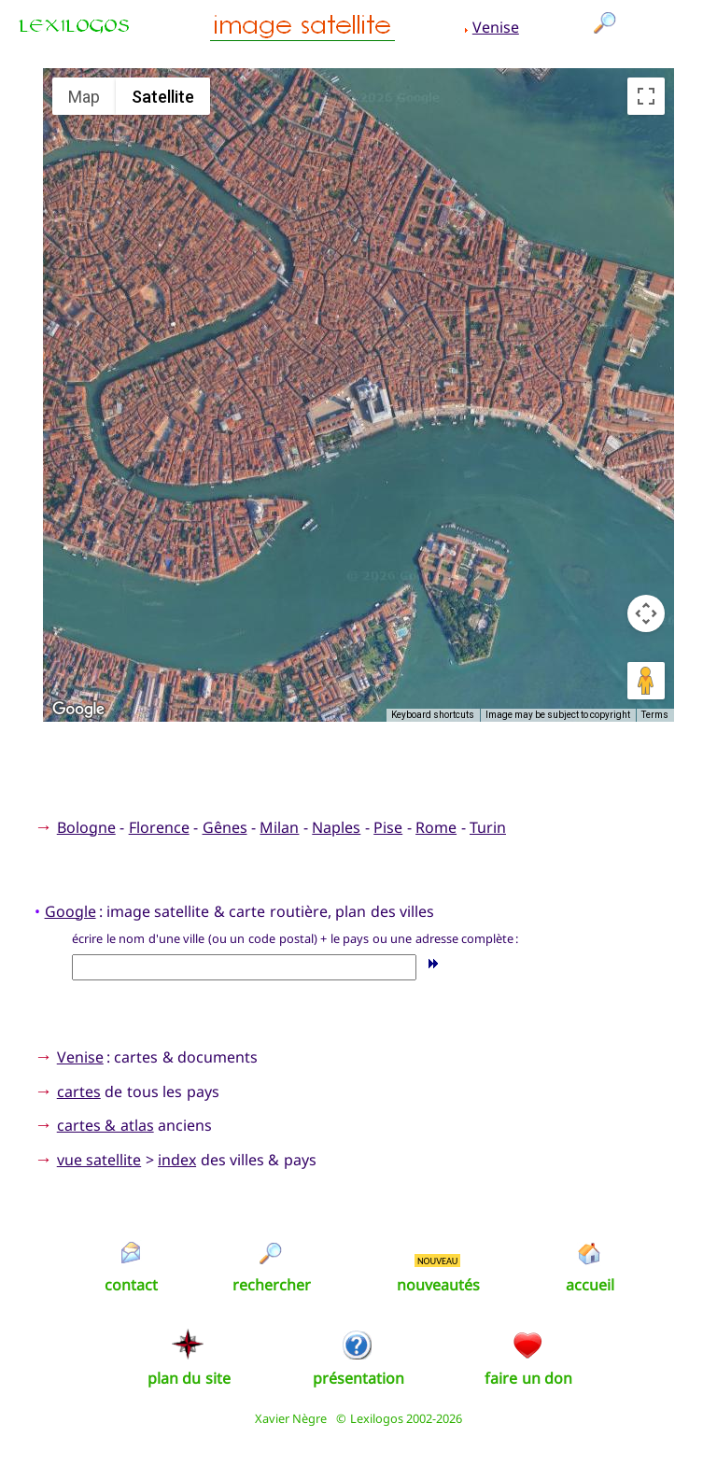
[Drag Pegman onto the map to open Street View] (646, 680)
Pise (387, 827)
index (177, 1159)
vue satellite (99, 1159)
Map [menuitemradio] (84, 96)
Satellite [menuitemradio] (163, 96)
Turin (488, 827)
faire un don (528, 1378)
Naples (336, 827)
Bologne (86, 827)
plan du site (189, 1378)
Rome (436, 827)
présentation (358, 1378)
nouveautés (438, 1285)
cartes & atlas (105, 1125)
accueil (590, 1285)
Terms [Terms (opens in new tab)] (654, 715)
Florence (159, 827)
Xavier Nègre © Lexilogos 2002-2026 (359, 1418)
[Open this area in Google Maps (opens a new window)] (78, 709)
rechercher (271, 1285)
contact (131, 1285)
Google (70, 911)
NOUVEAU (437, 1261)
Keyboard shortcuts (432, 715)
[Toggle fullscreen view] (646, 96)
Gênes (225, 827)
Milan (279, 827)
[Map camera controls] (646, 613)
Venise (495, 27)
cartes (79, 1091)
